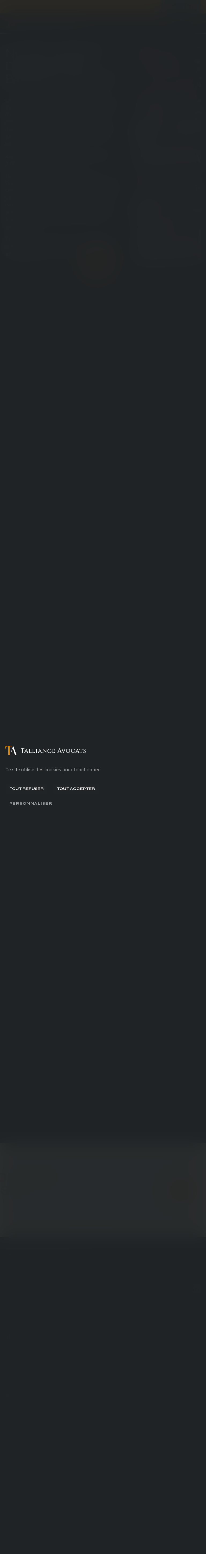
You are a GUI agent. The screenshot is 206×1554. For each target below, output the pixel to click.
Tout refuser (26, 788)
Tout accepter (76, 788)
